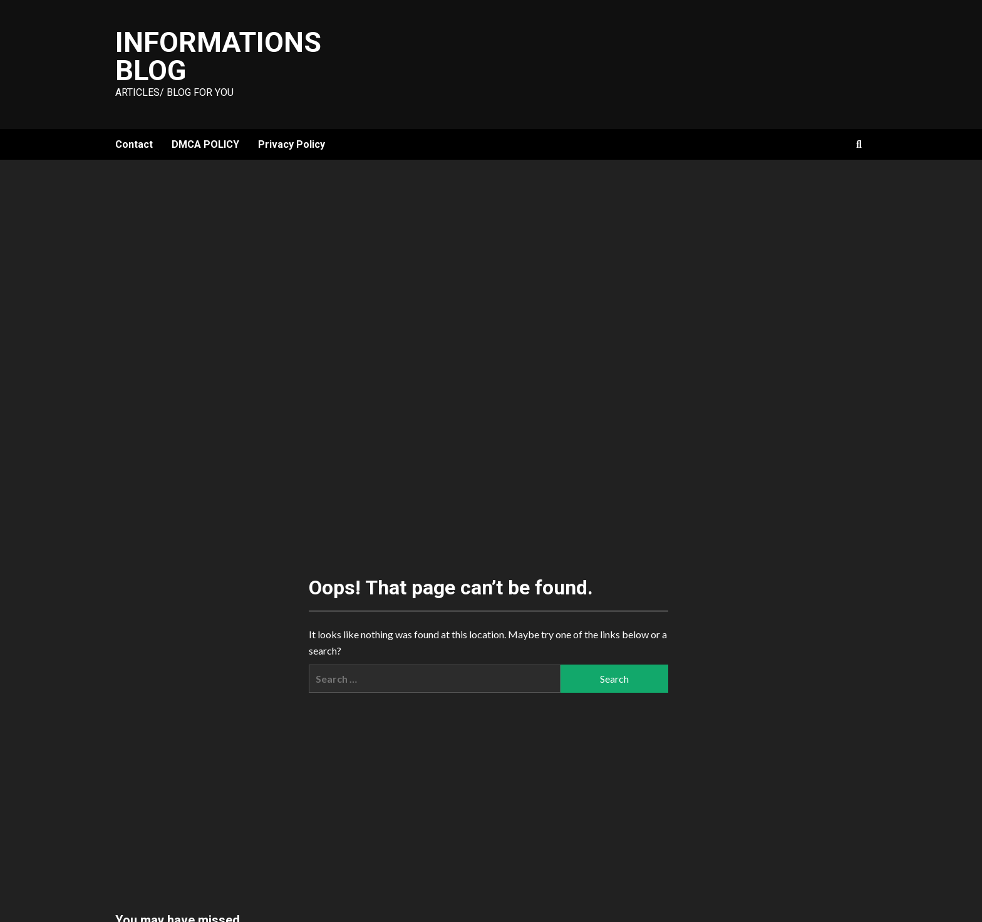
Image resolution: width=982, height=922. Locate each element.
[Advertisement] (491, 253)
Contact (134, 144)
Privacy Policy (291, 144)
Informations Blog (218, 56)
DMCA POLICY (205, 144)
